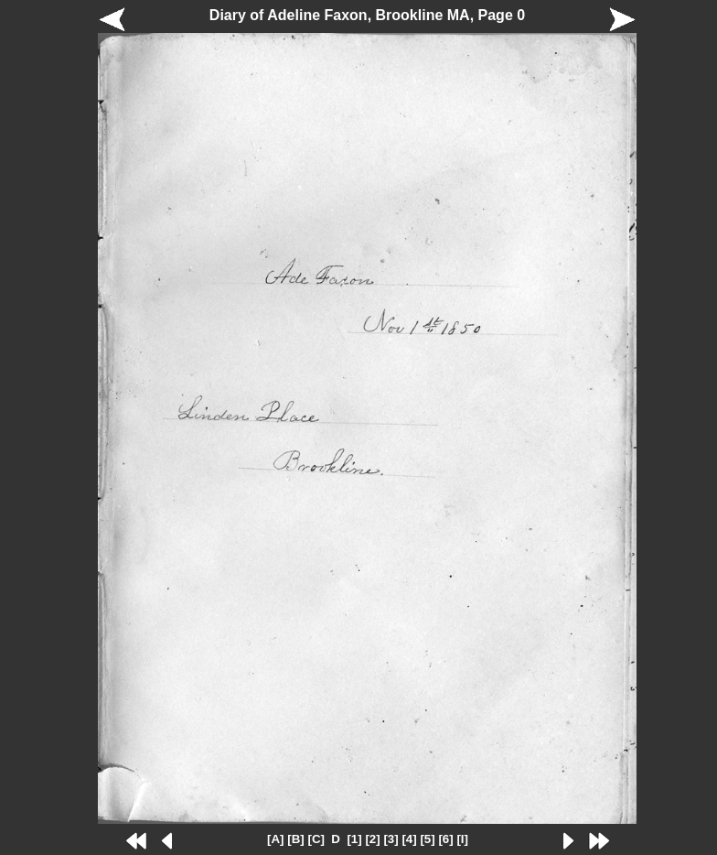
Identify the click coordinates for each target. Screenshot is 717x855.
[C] (316, 839)
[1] (354, 839)
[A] (275, 839)
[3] (390, 839)
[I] (462, 839)
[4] (408, 839)
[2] (372, 839)
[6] (445, 839)
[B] (296, 839)
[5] (427, 839)
